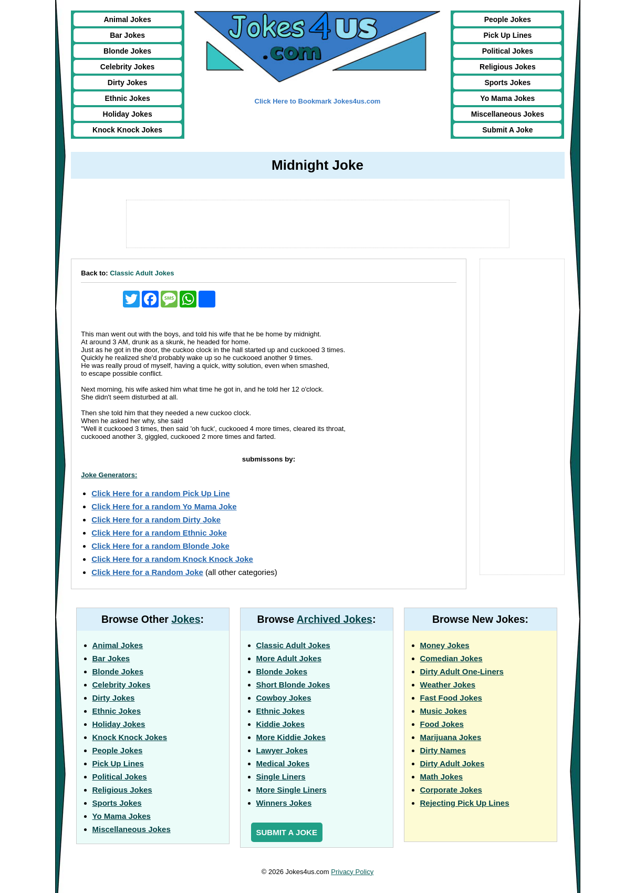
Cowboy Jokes (283, 697)
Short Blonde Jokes (293, 684)
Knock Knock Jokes (127, 130)
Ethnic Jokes (127, 98)
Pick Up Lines (507, 35)
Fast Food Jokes (451, 697)
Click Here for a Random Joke (147, 572)
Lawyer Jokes (282, 750)
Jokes (185, 619)
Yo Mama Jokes (507, 98)
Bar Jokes (127, 35)
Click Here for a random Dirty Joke (156, 519)
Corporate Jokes (451, 789)
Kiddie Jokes (280, 724)
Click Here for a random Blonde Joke (160, 545)
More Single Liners (291, 789)
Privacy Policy (352, 872)
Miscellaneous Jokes (507, 114)
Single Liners (281, 776)
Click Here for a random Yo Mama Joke (163, 506)
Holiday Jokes (127, 114)
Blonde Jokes (127, 51)
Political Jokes (507, 51)
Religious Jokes (508, 67)
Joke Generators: (109, 475)
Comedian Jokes (451, 658)
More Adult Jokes (288, 658)
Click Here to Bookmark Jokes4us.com (318, 101)
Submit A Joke (507, 130)
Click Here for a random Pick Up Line (160, 493)
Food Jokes (442, 724)
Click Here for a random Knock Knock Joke (172, 559)
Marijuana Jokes (451, 737)
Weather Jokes (448, 684)
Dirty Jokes (127, 82)
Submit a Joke (286, 832)
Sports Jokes (507, 82)
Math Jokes (441, 776)
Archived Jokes (334, 619)
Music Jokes (443, 710)
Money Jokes (445, 645)
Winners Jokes (284, 802)
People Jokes (508, 19)
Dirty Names (443, 750)
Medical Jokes (283, 763)
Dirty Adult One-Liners (462, 671)
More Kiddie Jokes (291, 737)
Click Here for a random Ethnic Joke (159, 532)
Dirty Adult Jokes (452, 763)
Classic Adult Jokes (142, 273)
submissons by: (268, 459)
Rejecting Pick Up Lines (464, 802)
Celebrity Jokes (127, 67)
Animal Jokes (127, 19)
